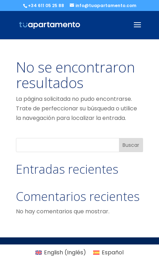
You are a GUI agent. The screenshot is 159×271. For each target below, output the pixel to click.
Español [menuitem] (113, 252)
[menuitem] (61, 253)
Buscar (131, 145)
